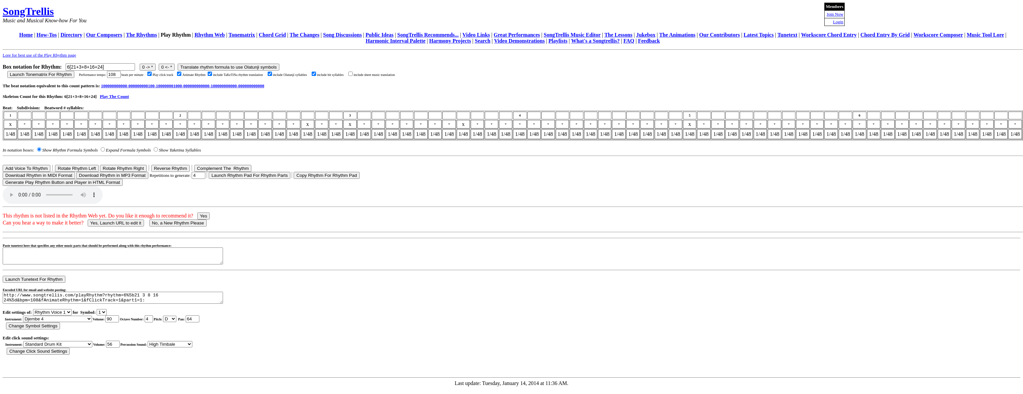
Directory (71, 35)
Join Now (835, 14)
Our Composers (104, 35)
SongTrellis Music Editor (572, 35)
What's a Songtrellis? (595, 41)
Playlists (557, 41)
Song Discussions (342, 35)
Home (26, 35)
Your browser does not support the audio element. (53, 195)
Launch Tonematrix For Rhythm (41, 74)
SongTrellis (28, 11)
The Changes (304, 35)
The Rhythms (141, 35)
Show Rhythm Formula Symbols (70, 150)
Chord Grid (272, 35)
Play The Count (114, 96)
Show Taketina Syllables (180, 150)
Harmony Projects (450, 41)
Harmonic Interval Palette (396, 41)
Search (482, 41)
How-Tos (47, 35)
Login (838, 21)
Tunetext (787, 35)
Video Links (476, 35)
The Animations (677, 35)
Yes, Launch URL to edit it (115, 222)
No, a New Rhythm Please (178, 222)
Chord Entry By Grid (885, 35)
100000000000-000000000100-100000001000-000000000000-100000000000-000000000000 (182, 85)
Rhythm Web (210, 35)
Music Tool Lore (985, 35)
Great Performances (517, 35)
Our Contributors (719, 35)
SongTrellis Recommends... (428, 35)
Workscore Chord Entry (829, 35)
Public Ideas (380, 35)
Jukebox (645, 35)
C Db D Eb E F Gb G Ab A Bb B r (169, 324)
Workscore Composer (938, 35)
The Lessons (618, 35)
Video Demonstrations (519, 41)
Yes (203, 215)
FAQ (628, 41)
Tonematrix (242, 35)
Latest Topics (759, 35)
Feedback (649, 41)
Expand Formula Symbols (128, 150)
